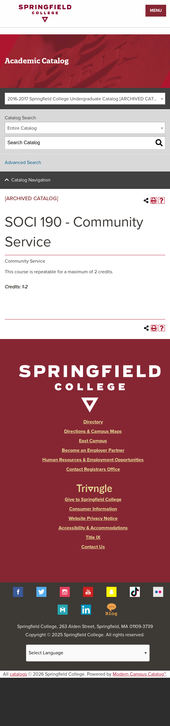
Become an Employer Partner (93, 450)
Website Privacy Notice (93, 518)
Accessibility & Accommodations (93, 528)
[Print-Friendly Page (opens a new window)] (153, 200)
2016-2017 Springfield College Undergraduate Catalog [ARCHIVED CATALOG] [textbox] (86, 99)
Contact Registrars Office (93, 469)
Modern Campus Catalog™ (139, 674)
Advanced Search (23, 163)
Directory (93, 422)
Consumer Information (93, 509)
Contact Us (93, 547)
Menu (156, 10)
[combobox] (85, 99)
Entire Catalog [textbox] (22, 128)
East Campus (93, 441)
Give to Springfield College (93, 499)
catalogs (18, 674)
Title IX (93, 537)
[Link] (45, 21)
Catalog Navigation (31, 180)
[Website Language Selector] (88, 653)
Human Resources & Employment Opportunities (93, 460)
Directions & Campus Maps (93, 431)
